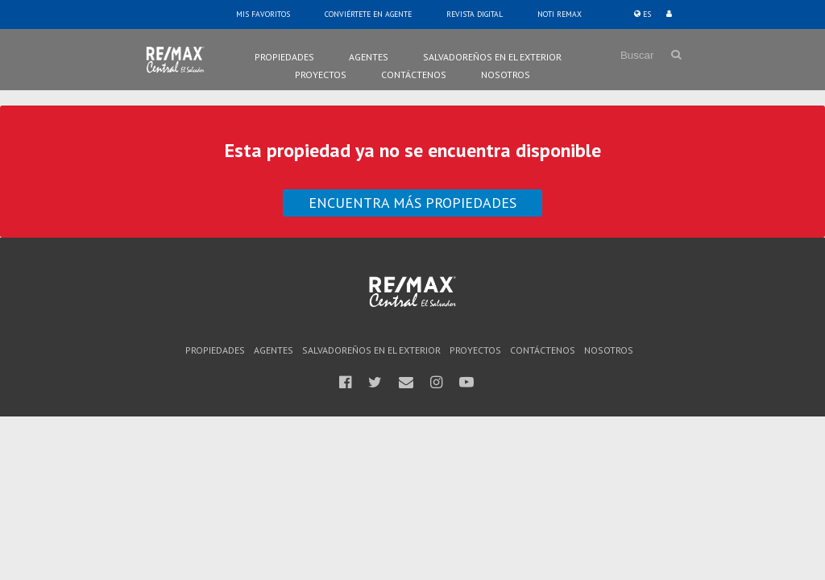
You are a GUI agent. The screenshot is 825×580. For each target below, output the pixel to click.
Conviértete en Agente (368, 14)
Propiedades (284, 57)
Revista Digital (474, 14)
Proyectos (320, 74)
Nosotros (505, 74)
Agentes (368, 57)
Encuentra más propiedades (412, 202)
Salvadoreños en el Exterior (492, 57)
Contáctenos (413, 74)
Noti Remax (559, 14)
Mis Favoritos (263, 14)
